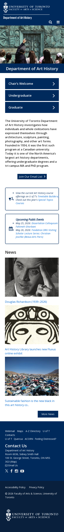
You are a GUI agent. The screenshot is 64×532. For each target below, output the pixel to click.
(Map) (13, 461)
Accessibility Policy (15, 487)
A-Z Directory (33, 431)
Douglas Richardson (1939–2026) (26, 302)
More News (47, 414)
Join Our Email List (30, 176)
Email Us (13, 465)
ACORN (29, 438)
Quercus (18, 438)
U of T (8, 438)
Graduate (16, 107)
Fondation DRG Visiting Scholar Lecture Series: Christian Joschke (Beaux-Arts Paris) (36, 233)
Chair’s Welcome (21, 84)
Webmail (10, 431)
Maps (20, 431)
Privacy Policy (36, 487)
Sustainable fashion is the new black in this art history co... (29, 403)
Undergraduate (20, 95)
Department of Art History (32, 68)
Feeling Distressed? (45, 438)
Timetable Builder (48, 196)
